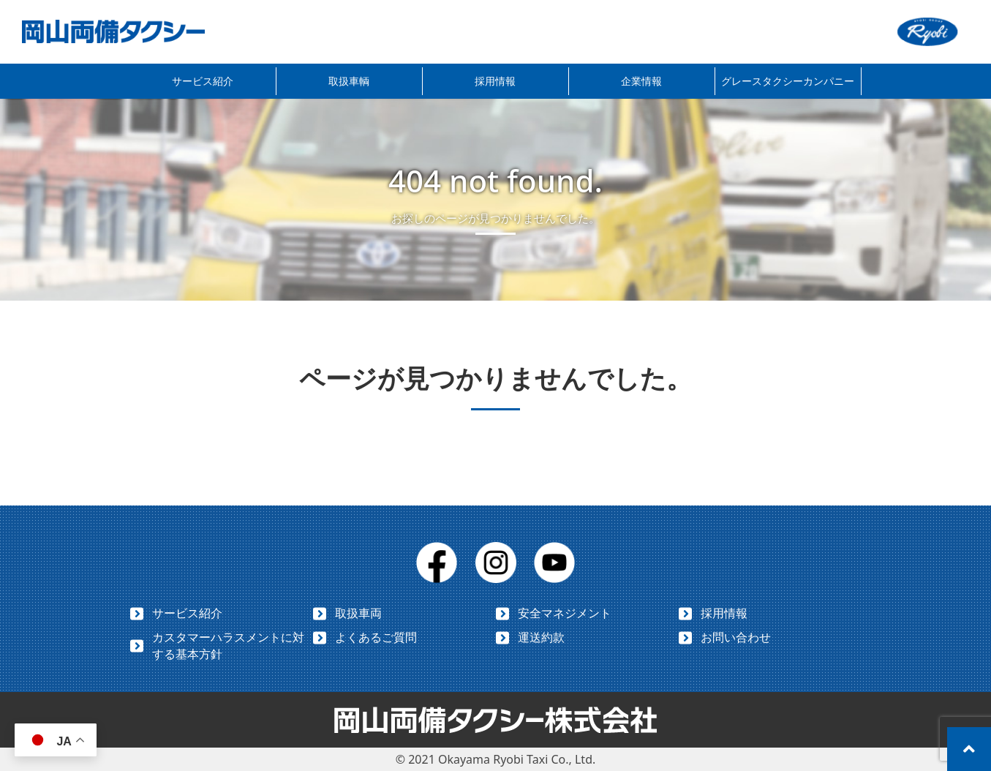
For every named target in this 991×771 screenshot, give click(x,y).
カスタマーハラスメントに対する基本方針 (228, 645)
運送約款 (541, 637)
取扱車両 (358, 613)
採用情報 (495, 81)
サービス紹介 (202, 81)
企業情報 (641, 81)
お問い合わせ (736, 637)
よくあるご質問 (376, 637)
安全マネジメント (564, 613)
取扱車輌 (348, 81)
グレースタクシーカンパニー (787, 81)
